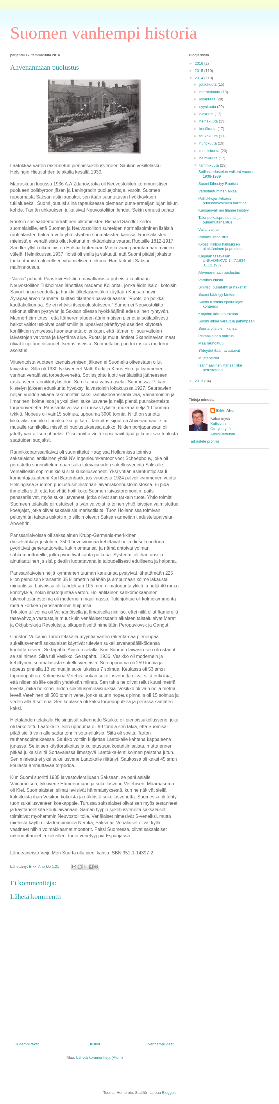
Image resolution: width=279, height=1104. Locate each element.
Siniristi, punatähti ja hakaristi (222, 287)
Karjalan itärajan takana (218, 314)
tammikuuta (209, 165)
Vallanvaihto (208, 229)
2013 (199, 381)
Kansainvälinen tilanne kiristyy (223, 210)
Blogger (168, 1092)
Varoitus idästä (210, 280)
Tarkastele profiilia (204, 441)
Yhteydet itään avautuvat (219, 350)
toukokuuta (209, 136)
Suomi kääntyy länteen (217, 294)
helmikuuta (209, 158)
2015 (199, 70)
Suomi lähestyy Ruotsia (218, 183)
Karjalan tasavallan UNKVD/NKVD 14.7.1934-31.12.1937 (222, 260)
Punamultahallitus (213, 237)
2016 (199, 63)
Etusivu (93, 1044)
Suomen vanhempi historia (103, 32)
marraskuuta (210, 92)
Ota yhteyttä (220, 429)
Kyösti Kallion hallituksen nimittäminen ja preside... (221, 246)
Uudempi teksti (27, 1044)
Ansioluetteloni (222, 434)
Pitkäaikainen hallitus (215, 336)
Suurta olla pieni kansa (217, 328)
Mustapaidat (208, 358)
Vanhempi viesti (161, 1044)
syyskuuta (208, 106)
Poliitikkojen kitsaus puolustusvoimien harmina (222, 200)
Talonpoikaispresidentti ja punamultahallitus (219, 219)
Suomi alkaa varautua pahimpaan (226, 321)
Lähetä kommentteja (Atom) (99, 1057)
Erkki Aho (225, 410)
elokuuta (207, 114)
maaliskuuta (210, 151)
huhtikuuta (208, 143)
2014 (199, 78)
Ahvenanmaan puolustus (219, 272)
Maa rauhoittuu (210, 343)
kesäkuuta (208, 129)
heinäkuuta (209, 121)
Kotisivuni (218, 423)
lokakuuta (208, 99)
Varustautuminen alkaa (217, 191)
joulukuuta (208, 84)
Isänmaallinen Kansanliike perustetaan (220, 367)
